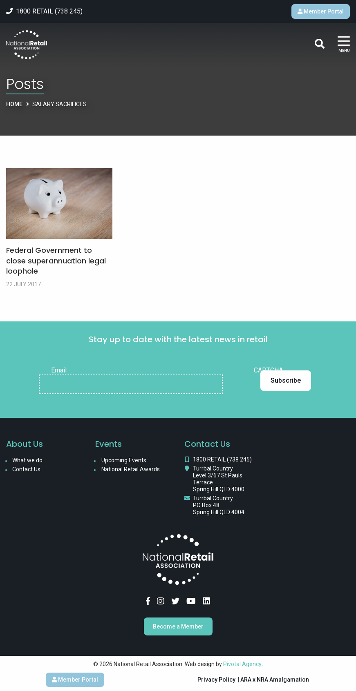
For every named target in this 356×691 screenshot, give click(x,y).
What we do (27, 460)
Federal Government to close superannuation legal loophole (56, 260)
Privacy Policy (216, 679)
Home (14, 104)
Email (59, 370)
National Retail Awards (130, 469)
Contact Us (26, 469)
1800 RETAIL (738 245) (222, 459)
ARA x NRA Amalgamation (274, 679)
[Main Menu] (344, 44)
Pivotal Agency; (243, 664)
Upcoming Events (123, 460)
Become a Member (178, 626)
